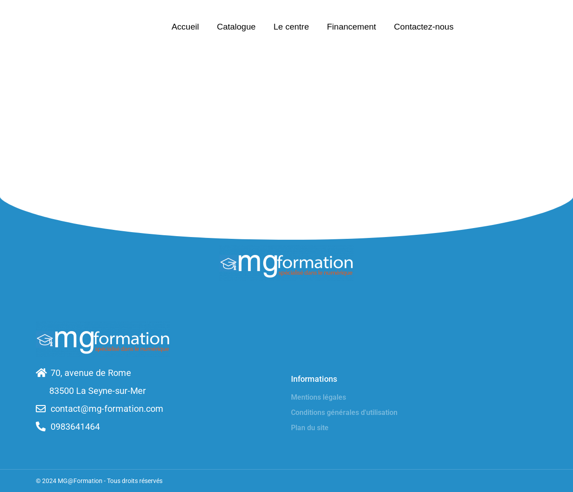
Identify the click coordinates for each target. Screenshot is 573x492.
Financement (351, 26)
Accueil (185, 26)
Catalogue (236, 26)
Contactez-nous (423, 26)
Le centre (291, 26)
